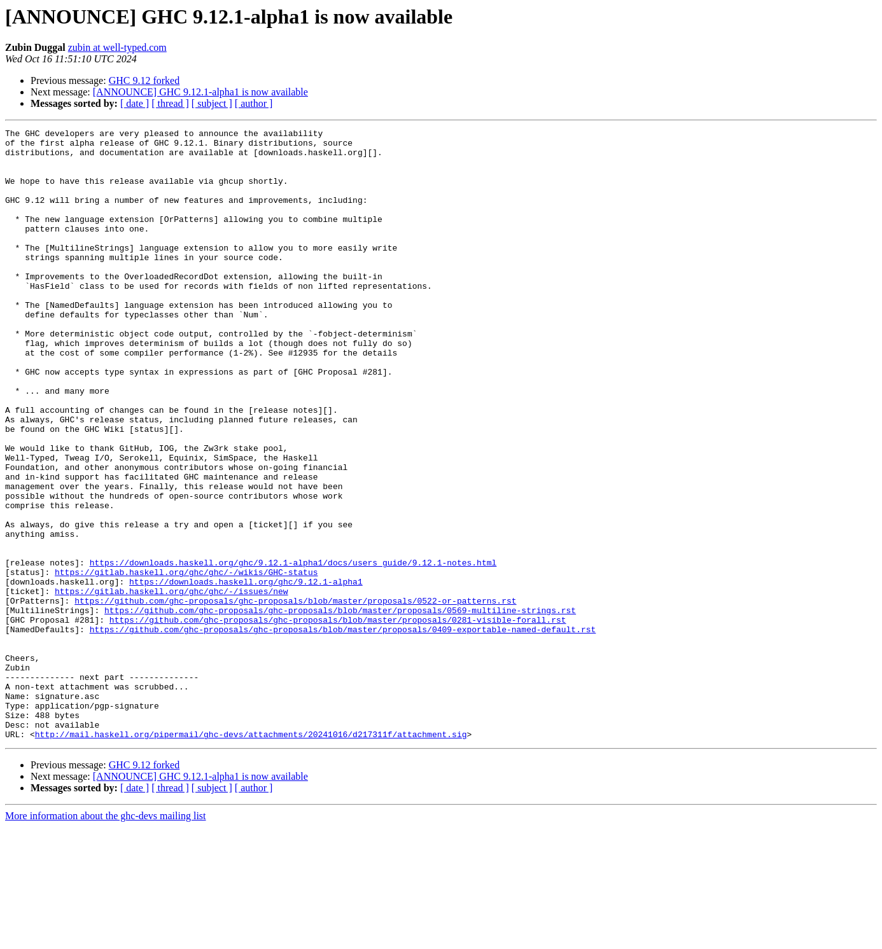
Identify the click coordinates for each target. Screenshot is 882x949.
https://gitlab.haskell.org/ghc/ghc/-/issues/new (171, 684)
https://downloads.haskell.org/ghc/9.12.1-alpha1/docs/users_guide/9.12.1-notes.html (293, 650)
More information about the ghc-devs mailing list (105, 937)
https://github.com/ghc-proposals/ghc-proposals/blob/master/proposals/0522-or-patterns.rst (295, 696)
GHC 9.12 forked (144, 80)
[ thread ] (170, 103)
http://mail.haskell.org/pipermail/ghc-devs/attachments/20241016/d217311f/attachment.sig (251, 856)
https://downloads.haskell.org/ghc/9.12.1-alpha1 (246, 673)
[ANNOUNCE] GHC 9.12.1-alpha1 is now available (200, 92)
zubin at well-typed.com (117, 47)
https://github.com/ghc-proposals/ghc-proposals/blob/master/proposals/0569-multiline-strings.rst (340, 707)
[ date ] (134, 103)
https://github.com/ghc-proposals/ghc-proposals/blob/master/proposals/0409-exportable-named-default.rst (343, 730)
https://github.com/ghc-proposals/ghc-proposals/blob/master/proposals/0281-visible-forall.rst (337, 718)
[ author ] (254, 103)
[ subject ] (212, 103)
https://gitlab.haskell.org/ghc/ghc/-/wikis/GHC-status (186, 661)
